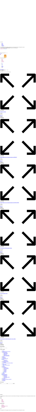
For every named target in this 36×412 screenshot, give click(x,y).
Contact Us (3, 61)
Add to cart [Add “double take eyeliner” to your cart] (1, 115)
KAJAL (3, 365)
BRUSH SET (3, 357)
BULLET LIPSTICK (6, 368)
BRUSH (3, 356)
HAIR (3, 363)
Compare (1, 116)
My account (3, 407)
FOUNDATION (4, 362)
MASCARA (3, 378)
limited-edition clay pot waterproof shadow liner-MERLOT (8, 157)
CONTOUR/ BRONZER (5, 358)
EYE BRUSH (5, 376)
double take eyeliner (3, 111)
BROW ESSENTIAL (4, 352)
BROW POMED (6, 353)
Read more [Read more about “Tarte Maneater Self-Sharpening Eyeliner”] (1, 251)
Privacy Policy (3, 406)
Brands (2, 44)
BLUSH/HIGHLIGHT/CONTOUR (6, 351)
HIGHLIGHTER (4, 364)
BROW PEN (5, 354)
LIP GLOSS (5, 369)
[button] (2, 117)
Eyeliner (3, 359)
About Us (3, 45)
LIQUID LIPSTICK (4, 374)
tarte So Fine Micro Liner (3, 293)
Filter (13, 383)
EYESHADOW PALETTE (5, 361)
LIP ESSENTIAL (4, 367)
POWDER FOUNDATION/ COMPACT (6, 379)
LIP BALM (3, 366)
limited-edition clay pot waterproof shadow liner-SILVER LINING (9, 202)
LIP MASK (5, 370)
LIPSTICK (3, 373)
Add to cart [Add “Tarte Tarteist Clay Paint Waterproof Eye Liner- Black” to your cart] (1, 342)
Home (2, 43)
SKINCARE (3, 380)
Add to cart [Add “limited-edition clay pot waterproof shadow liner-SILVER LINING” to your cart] (1, 206)
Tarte (0, 161)
